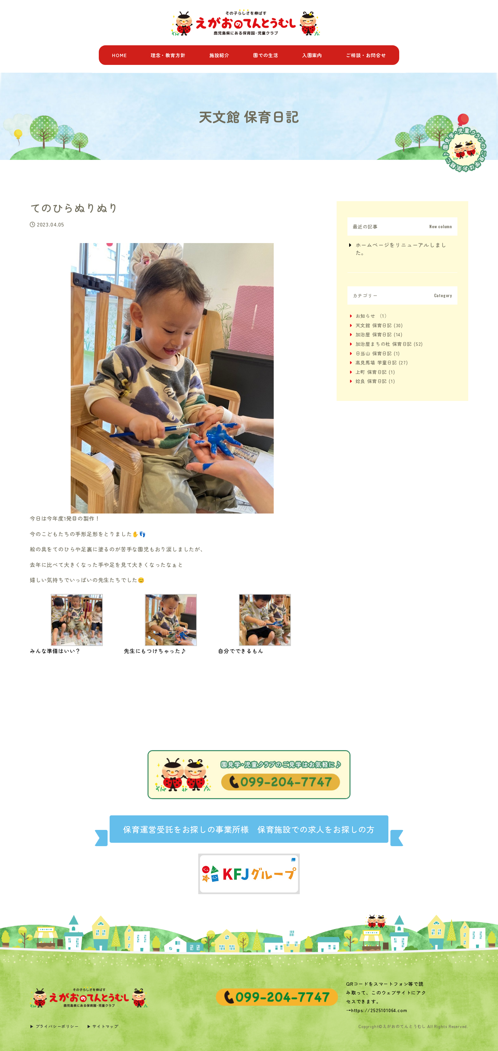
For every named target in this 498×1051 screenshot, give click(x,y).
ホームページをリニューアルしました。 (401, 248)
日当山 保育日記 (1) (378, 353)
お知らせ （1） (372, 315)
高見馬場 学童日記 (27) (382, 362)
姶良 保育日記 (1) (375, 381)
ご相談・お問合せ (366, 55)
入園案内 (312, 55)
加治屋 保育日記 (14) (379, 334)
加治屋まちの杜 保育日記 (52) (389, 343)
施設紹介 (219, 55)
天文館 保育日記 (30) (379, 325)
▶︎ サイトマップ (102, 1026)
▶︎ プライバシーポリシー (54, 1026)
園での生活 (265, 55)
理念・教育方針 (168, 55)
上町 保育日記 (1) (375, 371)
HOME (119, 55)
